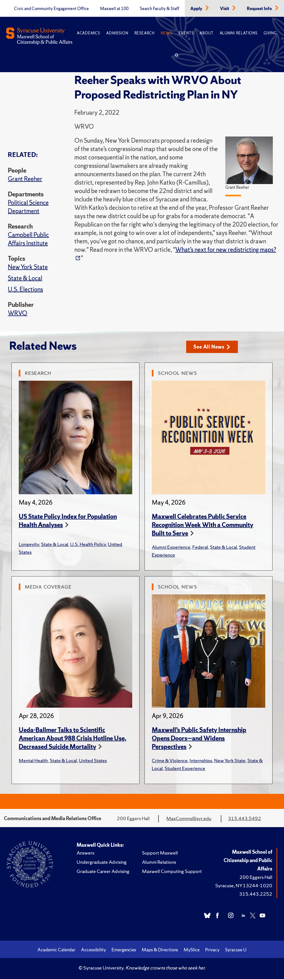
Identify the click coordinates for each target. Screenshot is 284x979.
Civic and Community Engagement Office (51, 8)
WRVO (17, 313)
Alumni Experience (171, 547)
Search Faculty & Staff (159, 8)
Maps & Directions (160, 950)
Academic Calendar (56, 950)
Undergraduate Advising (102, 862)
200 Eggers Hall (256, 877)
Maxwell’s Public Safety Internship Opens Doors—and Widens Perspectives (199, 738)
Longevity (29, 544)
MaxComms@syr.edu (188, 818)
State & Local (25, 278)
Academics (88, 33)
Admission (117, 33)
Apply (196, 8)
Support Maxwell (160, 852)
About (206, 33)
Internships (201, 760)
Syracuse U (236, 950)
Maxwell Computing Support (172, 871)
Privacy (212, 950)
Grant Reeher (25, 179)
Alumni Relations (238, 33)
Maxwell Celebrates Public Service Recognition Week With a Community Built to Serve (202, 524)
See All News (211, 346)
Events (186, 33)
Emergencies (124, 950)
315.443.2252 (255, 894)
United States (93, 760)
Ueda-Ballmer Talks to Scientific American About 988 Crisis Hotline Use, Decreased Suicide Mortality (72, 738)
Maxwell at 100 (114, 8)
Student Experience (185, 768)
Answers (85, 852)
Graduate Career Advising (103, 871)
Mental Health (33, 760)
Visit (225, 8)
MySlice (192, 950)
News (166, 33)
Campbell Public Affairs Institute (28, 239)
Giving (270, 33)
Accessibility (93, 950)
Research (144, 33)
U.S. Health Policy (88, 544)
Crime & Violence (170, 760)
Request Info (260, 8)
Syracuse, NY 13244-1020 (243, 885)
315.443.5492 (244, 818)
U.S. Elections (25, 289)
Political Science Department (28, 207)
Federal (200, 547)
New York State (28, 267)
